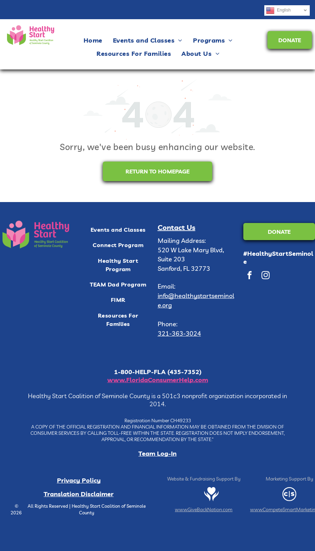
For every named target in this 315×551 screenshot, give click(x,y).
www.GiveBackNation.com (203, 509)
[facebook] (249, 276)
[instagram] (265, 276)
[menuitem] (93, 40)
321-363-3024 (179, 333)
